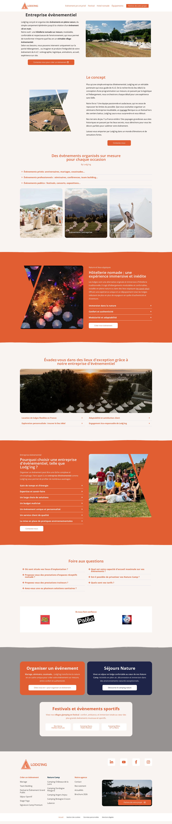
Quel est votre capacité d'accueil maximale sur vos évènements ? (117, 573)
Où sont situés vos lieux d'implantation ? (46, 572)
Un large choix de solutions (34, 500)
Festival (90, 6)
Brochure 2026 (81, 797)
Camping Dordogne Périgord (55, 792)
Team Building (26, 789)
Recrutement (80, 789)
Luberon (51, 806)
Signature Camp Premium (31, 808)
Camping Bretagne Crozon (58, 802)
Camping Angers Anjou (57, 797)
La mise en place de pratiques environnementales (46, 524)
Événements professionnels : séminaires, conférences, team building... (61, 177)
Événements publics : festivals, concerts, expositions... (52, 183)
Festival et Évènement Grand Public (32, 794)
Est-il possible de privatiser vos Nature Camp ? (115, 580)
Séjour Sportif (26, 799)
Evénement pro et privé (74, 6)
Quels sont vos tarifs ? (102, 585)
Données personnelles (91, 820)
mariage (123, 110)
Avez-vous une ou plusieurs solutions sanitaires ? (51, 591)
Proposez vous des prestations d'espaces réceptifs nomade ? (51, 579)
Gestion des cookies (73, 820)
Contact (78, 784)
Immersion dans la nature (102, 308)
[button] (86, 172)
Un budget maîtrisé (30, 506)
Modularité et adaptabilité (103, 320)
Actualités (79, 793)
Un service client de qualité (34, 518)
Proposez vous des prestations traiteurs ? (46, 585)
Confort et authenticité (101, 314)
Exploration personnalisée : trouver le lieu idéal (43, 426)
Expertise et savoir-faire (32, 494)
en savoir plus (143, 291)
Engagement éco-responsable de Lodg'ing (108, 426)
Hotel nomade (101, 6)
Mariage (23, 784)
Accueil (61, 820)
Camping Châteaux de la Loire (57, 785)
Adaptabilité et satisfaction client (104, 421)
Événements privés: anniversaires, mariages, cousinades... (54, 172)
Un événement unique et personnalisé (40, 512)
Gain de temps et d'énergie (34, 488)
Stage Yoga (25, 803)
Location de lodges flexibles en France (39, 421)
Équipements (116, 6)
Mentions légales (108, 820)
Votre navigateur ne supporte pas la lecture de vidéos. (118, 39)
